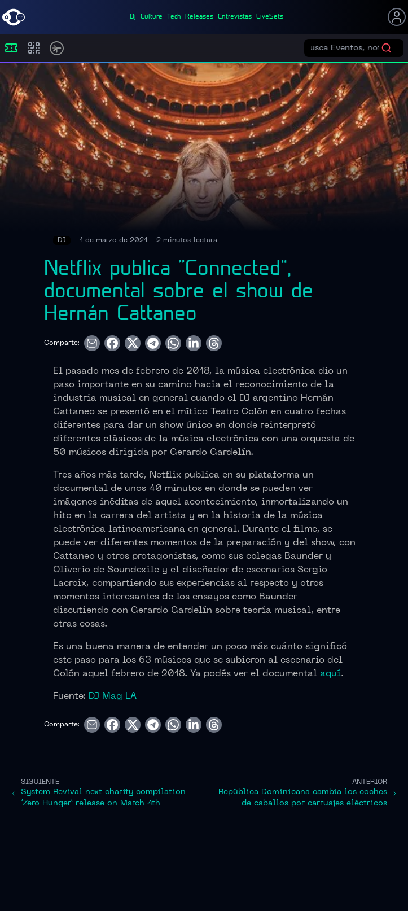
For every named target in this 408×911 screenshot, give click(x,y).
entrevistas (235, 17)
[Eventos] (11, 48)
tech (174, 17)
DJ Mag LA (113, 696)
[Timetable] (57, 48)
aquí (330, 673)
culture (152, 17)
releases (199, 17)
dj (133, 17)
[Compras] (34, 48)
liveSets (269, 17)
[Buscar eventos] (346, 48)
